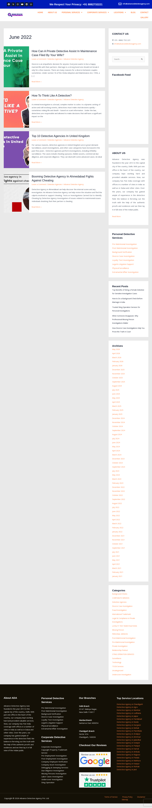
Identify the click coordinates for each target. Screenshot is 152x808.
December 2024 (119, 422)
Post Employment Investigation (54, 763)
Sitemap (125, 804)
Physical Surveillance (120, 268)
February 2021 (118, 576)
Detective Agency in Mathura (129, 764)
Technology (117, 666)
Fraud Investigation (120, 614)
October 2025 (118, 382)
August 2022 (117, 507)
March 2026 (117, 361)
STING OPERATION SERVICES (124, 658)
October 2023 (118, 467)
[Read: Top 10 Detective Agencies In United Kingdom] (16, 149)
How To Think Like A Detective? (53, 95)
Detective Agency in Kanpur (128, 767)
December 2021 (119, 540)
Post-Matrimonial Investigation (125, 642)
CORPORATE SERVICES (98, 12)
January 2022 (117, 536)
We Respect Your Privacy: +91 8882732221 (76, 4)
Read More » (37, 81)
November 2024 (119, 426)
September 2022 (119, 503)
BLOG (133, 12)
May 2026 (116, 353)
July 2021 (116, 556)
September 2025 (119, 386)
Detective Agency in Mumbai (128, 714)
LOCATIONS (120, 12)
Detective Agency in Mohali (128, 732)
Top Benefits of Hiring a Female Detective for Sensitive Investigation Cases (127, 294)
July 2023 (116, 475)
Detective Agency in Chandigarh (130, 708)
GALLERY (144, 17)
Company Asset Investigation (53, 769)
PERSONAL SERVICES (72, 12)
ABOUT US (52, 12)
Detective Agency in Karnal (128, 753)
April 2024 (116, 454)
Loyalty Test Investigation (123, 260)
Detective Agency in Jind (127, 773)
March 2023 (117, 483)
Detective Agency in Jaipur (127, 720)
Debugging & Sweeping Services (54, 772)
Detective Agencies (56, 59)
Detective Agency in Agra (127, 711)
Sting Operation (47, 786)
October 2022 (118, 499)
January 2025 (117, 418)
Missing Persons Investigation (53, 777)
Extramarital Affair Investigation (125, 272)
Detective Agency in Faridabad (129, 723)
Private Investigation (121, 650)
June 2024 (116, 446)
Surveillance (117, 662)
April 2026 (116, 357)
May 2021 (116, 564)
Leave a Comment (39, 59)
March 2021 (117, 572)
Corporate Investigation (51, 751)
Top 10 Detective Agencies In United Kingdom (63, 136)
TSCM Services (118, 670)
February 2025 (118, 414)
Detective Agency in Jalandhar (129, 744)
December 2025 (119, 373)
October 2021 (118, 548)
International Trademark (122, 618)
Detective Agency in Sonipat (128, 747)
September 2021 (119, 552)
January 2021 (117, 580)
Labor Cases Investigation (52, 780)
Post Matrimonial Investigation (125, 248)
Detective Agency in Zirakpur (128, 738)
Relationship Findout (120, 654)
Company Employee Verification (54, 766)
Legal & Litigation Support (123, 264)
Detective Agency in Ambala (128, 756)
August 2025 (117, 390)
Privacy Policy (127, 801)
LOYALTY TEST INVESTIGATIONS (126, 630)
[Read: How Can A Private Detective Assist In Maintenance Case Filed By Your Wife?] (16, 66)
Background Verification (122, 252)
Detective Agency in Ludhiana (129, 717)
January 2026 (117, 369)
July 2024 (116, 442)
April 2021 (116, 568)
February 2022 (118, 532)
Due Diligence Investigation (52, 775)
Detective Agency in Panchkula (129, 735)
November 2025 (119, 378)
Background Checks (120, 598)
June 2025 (116, 398)
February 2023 (118, 487)
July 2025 (116, 394)
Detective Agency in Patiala (128, 762)
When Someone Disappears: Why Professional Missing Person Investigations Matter (126, 323)
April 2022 (116, 523)
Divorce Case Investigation (123, 256)
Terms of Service (113, 801)
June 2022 (116, 515)
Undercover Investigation (122, 678)
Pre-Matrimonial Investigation (124, 646)
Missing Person (118, 634)
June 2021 (116, 560)
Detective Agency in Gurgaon (129, 729)
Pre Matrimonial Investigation (124, 244)
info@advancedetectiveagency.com (128, 44)
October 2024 (118, 430)
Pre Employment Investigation (54, 760)
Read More (117, 217)
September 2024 (119, 434)
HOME (40, 12)
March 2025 (117, 410)
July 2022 (116, 511)
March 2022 (117, 527)
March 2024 (117, 459)
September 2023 (119, 471)
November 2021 (119, 544)
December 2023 (119, 463)
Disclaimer (139, 801)
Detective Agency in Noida (127, 726)
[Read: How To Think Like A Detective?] (16, 109)
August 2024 (117, 438)
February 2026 (118, 365)
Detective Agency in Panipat (128, 750)
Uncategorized (118, 674)
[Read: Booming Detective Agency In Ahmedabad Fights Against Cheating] (16, 192)
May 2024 (116, 451)
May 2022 (116, 519)
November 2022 (119, 495)
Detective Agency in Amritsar (129, 741)
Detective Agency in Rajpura (128, 759)
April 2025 (116, 406)
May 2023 (116, 479)
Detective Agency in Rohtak (128, 770)
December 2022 (119, 491)
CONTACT (144, 12)
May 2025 (116, 402)
